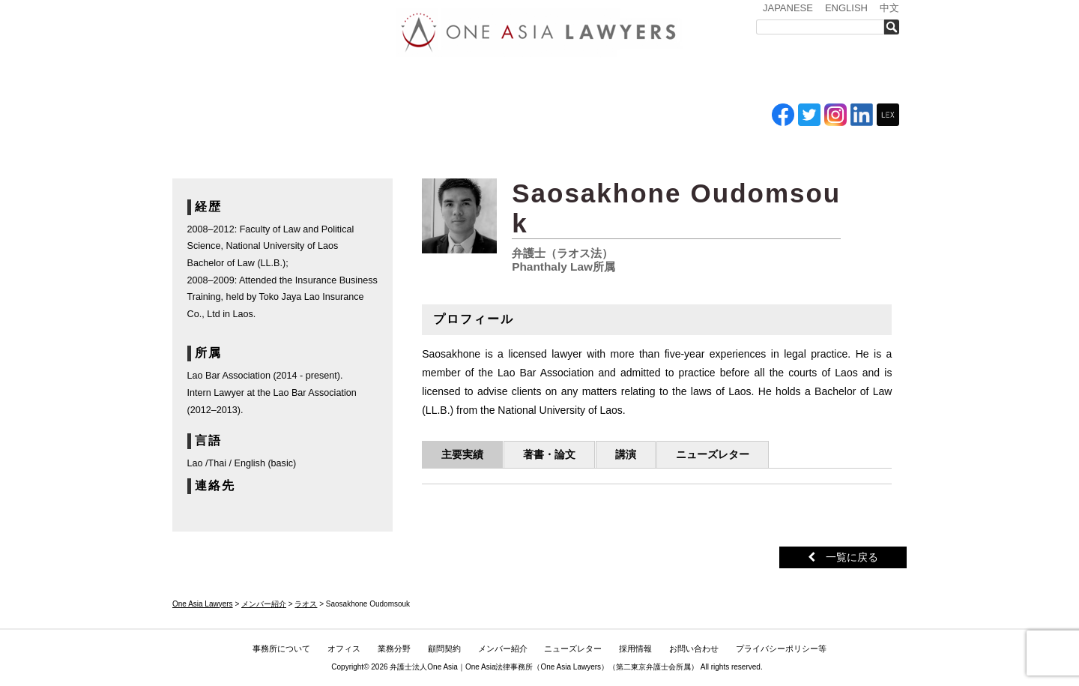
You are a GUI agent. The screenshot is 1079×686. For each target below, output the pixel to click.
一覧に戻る (843, 557)
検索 (896, 27)
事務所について (296, 81)
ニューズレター (685, 81)
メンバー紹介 (599, 81)
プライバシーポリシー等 (781, 648)
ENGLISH (846, 7)
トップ (210, 81)
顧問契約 (444, 648)
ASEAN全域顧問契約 (521, 81)
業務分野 (445, 81)
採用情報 (768, 81)
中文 (889, 7)
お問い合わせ (852, 81)
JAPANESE (788, 7)
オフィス (380, 81)
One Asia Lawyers (570, 667)
